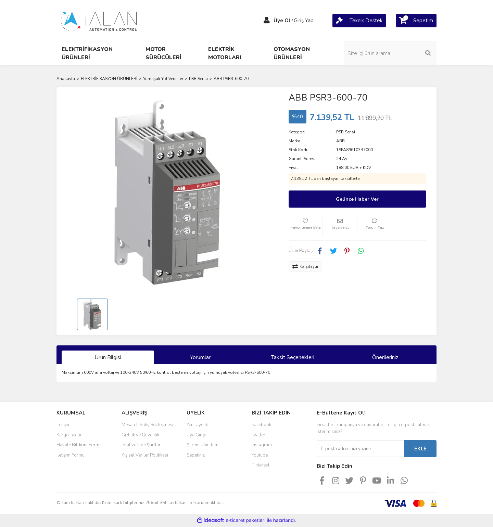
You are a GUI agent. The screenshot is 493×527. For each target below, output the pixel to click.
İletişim (63, 425)
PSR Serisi (345, 132)
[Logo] (99, 20)
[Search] (390, 53)
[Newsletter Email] (360, 448)
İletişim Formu (70, 455)
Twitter (258, 435)
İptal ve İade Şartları (142, 445)
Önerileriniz (385, 357)
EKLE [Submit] (420, 448)
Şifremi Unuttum (202, 445)
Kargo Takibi (68, 435)
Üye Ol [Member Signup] (282, 20)
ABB (340, 141)
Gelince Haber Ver (357, 199)
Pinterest (260, 465)
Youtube (260, 455)
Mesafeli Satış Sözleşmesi (147, 425)
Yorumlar (200, 357)
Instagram (262, 445)
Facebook (261, 425)
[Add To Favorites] (306, 226)
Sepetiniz (196, 455)
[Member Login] (267, 20)
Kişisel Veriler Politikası (145, 455)
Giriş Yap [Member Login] (304, 20)
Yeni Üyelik (197, 425)
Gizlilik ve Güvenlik (140, 435)
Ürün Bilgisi (107, 357)
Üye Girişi (196, 435)
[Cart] (359, 20)
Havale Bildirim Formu (79, 445)
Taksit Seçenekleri (292, 357)
